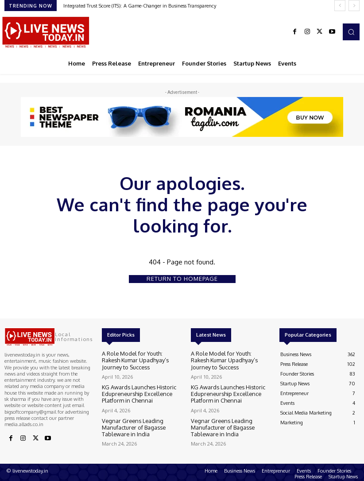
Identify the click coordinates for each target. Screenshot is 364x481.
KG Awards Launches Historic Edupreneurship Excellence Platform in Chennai (140, 391)
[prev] (339, 5)
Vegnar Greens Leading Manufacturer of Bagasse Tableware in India (140, 423)
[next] (354, 5)
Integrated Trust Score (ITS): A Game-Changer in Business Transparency (139, 6)
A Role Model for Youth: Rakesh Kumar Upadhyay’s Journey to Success (136, 360)
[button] (351, 31)
